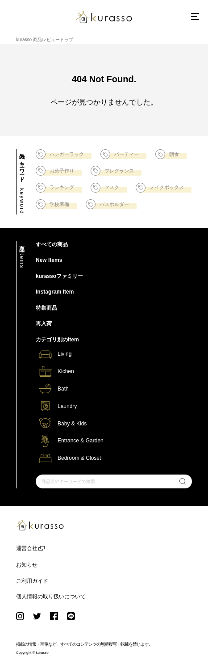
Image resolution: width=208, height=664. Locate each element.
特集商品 (46, 308)
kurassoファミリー (59, 276)
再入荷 (44, 323)
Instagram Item (55, 292)
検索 (182, 482)
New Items (49, 260)
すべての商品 (52, 244)
